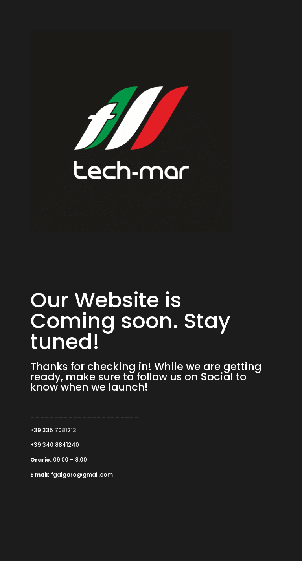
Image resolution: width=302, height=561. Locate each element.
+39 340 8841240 (54, 445)
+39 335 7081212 (53, 430)
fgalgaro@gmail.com (82, 475)
